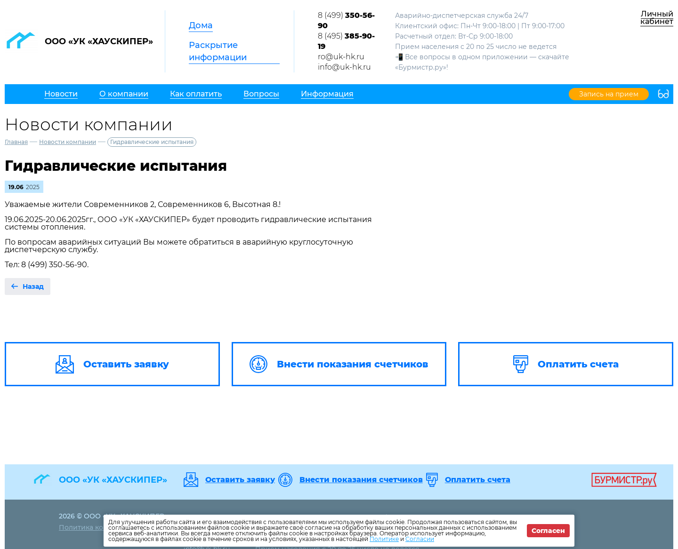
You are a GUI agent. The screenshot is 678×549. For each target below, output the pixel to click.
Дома (201, 25)
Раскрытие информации (218, 51)
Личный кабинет (656, 17)
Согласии (419, 538)
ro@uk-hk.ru (341, 56)
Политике (384, 538)
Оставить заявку (240, 480)
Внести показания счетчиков (361, 480)
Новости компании (67, 141)
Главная (16, 141)
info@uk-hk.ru (344, 67)
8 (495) (346, 41)
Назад (33, 286)
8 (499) (346, 20)
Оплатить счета (477, 480)
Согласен (548, 530)
